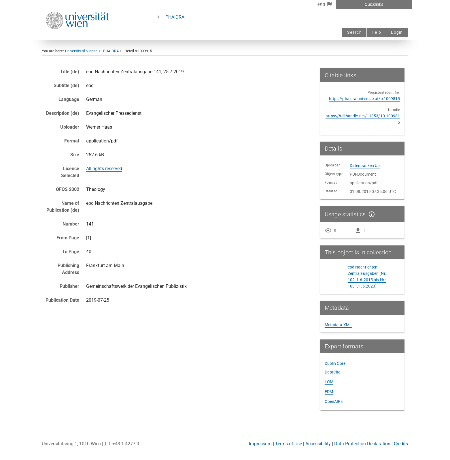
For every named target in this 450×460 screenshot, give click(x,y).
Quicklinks (374, 4)
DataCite (333, 372)
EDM (329, 391)
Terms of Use (288, 443)
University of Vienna (81, 51)
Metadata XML (338, 324)
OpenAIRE (334, 401)
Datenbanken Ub (365, 165)
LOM (329, 382)
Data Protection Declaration (362, 443)
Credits (401, 443)
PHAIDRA (174, 17)
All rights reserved (104, 168)
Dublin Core (335, 363)
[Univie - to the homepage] (77, 37)
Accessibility (318, 443)
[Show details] (370, 214)
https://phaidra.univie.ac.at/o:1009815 (364, 98)
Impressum (260, 443)
